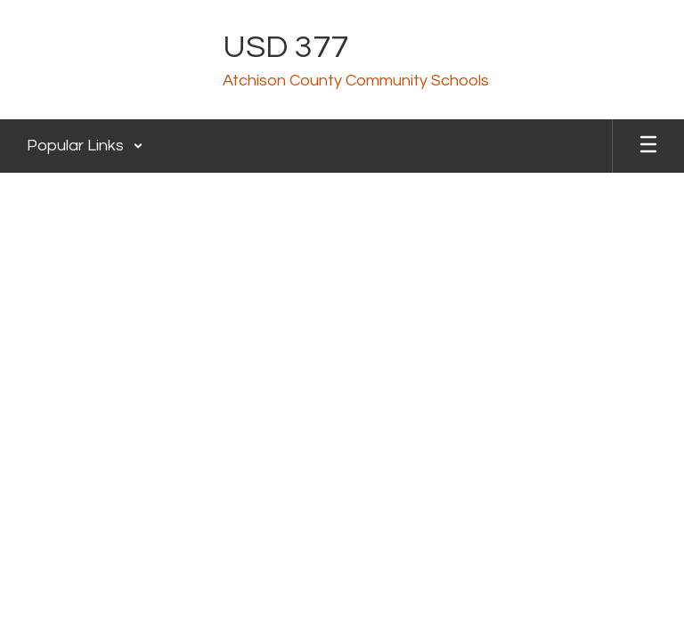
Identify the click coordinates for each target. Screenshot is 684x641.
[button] (85, 146)
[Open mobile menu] (648, 146)
